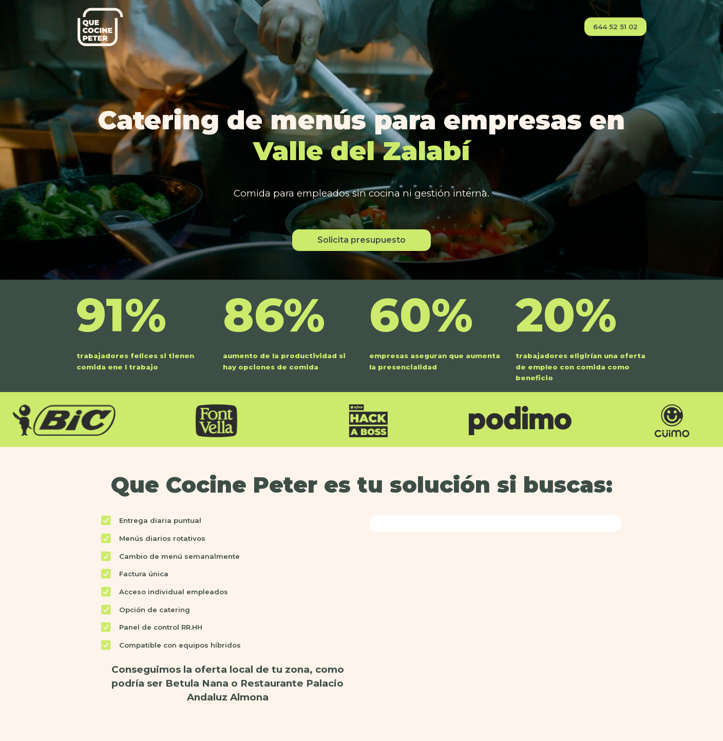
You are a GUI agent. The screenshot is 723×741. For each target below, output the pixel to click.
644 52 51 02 (615, 27)
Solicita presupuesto (361, 240)
